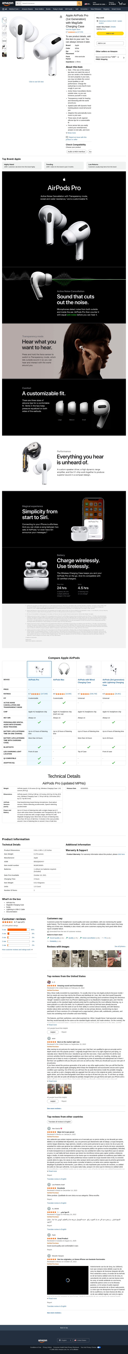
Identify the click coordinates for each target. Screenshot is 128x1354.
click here (121, 854)
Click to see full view (36, 82)
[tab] (55, 938)
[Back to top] (64, 1330)
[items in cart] (122, 3)
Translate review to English (56, 1179)
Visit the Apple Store (73, 29)
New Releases (96, 9)
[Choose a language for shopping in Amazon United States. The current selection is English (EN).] (86, 3)
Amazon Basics (27, 9)
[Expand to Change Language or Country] (90, 4)
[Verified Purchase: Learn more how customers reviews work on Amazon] (53, 990)
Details (113, 27)
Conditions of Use (35, 1347)
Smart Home (116, 9)
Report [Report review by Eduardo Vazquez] (49, 1302)
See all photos (120, 946)
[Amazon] (7, 3)
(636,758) (93, 694)
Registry (106, 9)
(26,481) (118, 694)
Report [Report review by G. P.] (64, 1032)
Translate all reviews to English (59, 1122)
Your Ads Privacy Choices (88, 1347)
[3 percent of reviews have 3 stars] (18, 937)
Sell (77, 9)
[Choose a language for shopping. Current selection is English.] (63, 1340)
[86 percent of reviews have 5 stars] (18, 930)
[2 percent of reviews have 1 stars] (18, 945)
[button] (4, 9)
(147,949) (44, 694)
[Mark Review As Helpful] (53, 1032)
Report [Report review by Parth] (49, 1250)
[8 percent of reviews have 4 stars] (18, 933)
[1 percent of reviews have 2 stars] (18, 941)
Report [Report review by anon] (64, 1101)
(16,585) (68, 694)
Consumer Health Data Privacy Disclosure (66, 1347)
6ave (104, 29)
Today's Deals (58, 9)
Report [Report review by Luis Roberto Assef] (49, 1199)
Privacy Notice (47, 1347)
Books (48, 9)
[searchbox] (49, 3)
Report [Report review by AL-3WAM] (49, 1225)
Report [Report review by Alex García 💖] (49, 1175)
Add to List (101, 43)
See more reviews (54, 1108)
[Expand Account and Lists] (106, 4)
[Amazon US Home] (42, 1341)
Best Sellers (39, 9)
